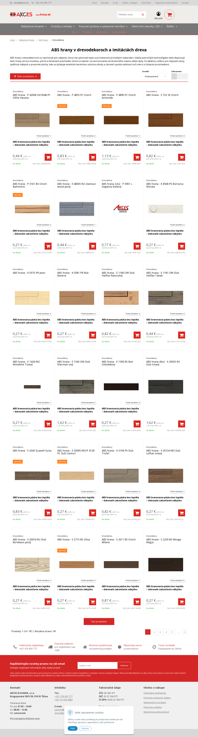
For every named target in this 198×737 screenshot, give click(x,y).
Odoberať (124, 666)
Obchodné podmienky (154, 693)
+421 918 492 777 (43, 2)
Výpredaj (102, 32)
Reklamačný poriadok (154, 702)
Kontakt (185, 2)
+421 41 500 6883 (64, 699)
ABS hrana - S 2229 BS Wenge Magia (163, 541)
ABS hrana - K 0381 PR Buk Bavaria (73, 274)
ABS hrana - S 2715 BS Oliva (73, 539)
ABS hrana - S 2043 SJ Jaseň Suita (32, 450)
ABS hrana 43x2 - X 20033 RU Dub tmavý (163, 363)
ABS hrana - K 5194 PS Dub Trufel (117, 452)
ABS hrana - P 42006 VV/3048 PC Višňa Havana (31, 96)
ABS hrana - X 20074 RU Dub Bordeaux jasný (29, 541)
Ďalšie (172, 26)
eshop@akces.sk (21, 2)
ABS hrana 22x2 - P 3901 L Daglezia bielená (117, 185)
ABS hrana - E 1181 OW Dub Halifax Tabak (162, 274)
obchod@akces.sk (64, 709)
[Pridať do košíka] (48, 157)
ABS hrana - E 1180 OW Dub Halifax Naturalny (118, 274)
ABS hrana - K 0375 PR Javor (29, 272)
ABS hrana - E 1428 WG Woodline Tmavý (26, 363)
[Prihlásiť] (158, 15)
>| (184, 632)
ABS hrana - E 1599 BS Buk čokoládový (117, 363)
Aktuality (105, 2)
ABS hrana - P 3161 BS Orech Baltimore (30, 185)
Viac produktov (99, 621)
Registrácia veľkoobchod (166, 2)
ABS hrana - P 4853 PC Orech (74, 95)
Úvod (94, 2)
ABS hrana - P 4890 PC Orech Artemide (119, 96)
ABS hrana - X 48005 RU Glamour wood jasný (76, 185)
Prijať (72, 728)
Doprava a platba (152, 707)
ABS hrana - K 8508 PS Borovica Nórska (164, 185)
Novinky (87, 32)
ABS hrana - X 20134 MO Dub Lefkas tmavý (163, 452)
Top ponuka (119, 32)
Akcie (75, 32)
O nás (115, 2)
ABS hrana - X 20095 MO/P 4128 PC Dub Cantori (75, 452)
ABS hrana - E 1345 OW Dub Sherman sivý (73, 363)
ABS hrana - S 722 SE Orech (162, 95)
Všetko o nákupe (129, 2)
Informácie (146, 2)
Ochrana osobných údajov (157, 697)
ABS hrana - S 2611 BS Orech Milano (119, 541)
